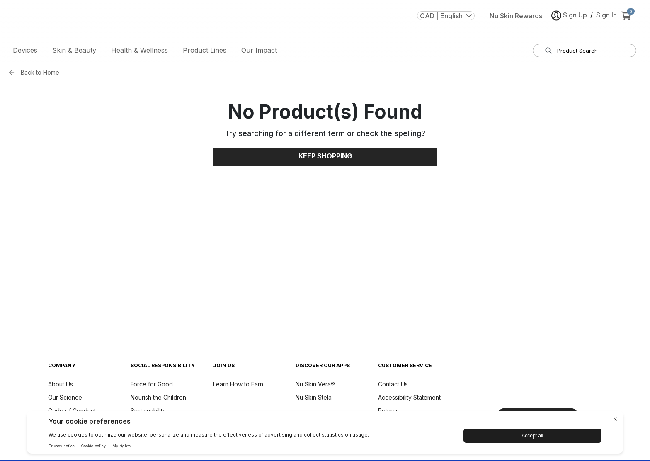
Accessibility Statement (409, 399)
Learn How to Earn (238, 385)
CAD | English (446, 20)
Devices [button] (25, 52)
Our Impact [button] (259, 52)
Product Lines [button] (204, 52)
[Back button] (14, 74)
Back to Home (40, 74)
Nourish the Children (158, 399)
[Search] (548, 52)
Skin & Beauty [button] (74, 52)
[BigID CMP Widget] (325, 434)
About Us (60, 385)
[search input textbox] (590, 52)
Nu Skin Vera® (315, 385)
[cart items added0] (627, 20)
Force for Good (152, 385)
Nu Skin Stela (314, 399)
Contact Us (393, 385)
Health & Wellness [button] (139, 52)
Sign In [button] (606, 19)
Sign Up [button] (569, 20)
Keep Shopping (325, 158)
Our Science (65, 399)
